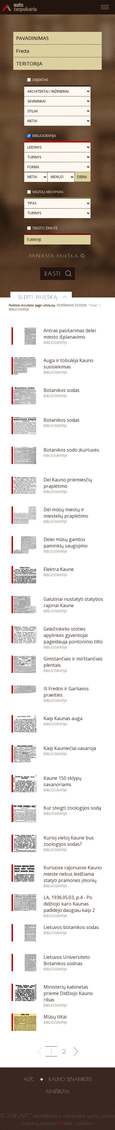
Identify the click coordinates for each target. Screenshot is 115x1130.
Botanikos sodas (62, 390)
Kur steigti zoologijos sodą (72, 808)
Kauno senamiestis (70, 1079)
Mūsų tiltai (55, 1017)
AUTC (29, 1079)
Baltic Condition (78, 1123)
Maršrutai (57, 1091)
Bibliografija (44, 135)
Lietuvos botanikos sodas (71, 927)
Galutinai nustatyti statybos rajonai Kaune (73, 602)
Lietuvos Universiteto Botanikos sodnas (67, 960)
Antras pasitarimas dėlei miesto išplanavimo (70, 333)
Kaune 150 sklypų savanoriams (63, 781)
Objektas (40, 79)
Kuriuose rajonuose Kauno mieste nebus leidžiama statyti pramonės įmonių (73, 873)
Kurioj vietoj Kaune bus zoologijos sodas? (69, 841)
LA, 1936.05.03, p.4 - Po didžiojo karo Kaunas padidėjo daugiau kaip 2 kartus (69, 907)
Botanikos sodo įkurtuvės (71, 450)
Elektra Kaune (59, 569)
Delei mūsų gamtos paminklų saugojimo (66, 542)
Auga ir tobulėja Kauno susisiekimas (68, 363)
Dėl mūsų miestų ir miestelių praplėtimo (66, 512)
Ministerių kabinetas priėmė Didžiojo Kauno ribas (68, 993)
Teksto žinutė (45, 228)
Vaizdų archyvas (47, 191)
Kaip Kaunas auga (63, 718)
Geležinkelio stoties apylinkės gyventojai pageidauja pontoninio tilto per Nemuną (73, 638)
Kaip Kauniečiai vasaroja (70, 748)
